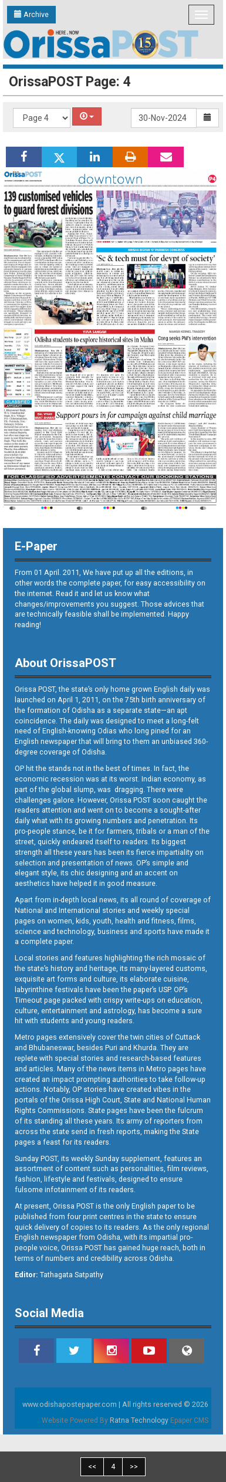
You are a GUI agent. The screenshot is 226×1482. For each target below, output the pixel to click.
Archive (31, 14)
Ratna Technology (139, 1420)
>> (134, 1466)
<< (92, 1466)
